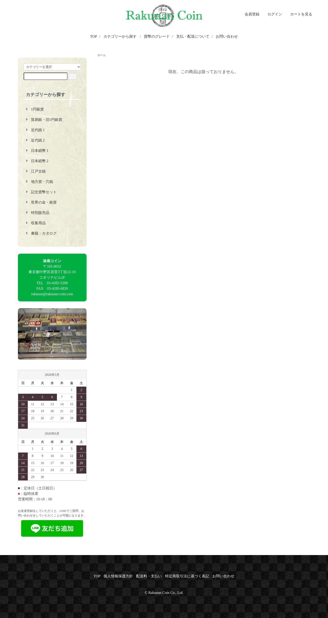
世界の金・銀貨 (44, 202)
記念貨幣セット (44, 192)
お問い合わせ (227, 36)
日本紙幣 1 (39, 151)
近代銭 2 (38, 140)
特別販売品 (40, 213)
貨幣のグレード (157, 36)
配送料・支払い (149, 576)
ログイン (272, 14)
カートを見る (298, 14)
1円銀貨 (37, 109)
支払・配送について (192, 36)
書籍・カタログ (44, 233)
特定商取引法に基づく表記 (187, 576)
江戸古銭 (38, 171)
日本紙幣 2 (39, 161)
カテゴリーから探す (120, 36)
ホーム (102, 55)
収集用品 (38, 223)
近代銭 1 (38, 130)
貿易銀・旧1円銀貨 (46, 120)
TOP (93, 36)
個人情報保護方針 (118, 576)
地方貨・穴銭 (42, 182)
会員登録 (249, 14)
